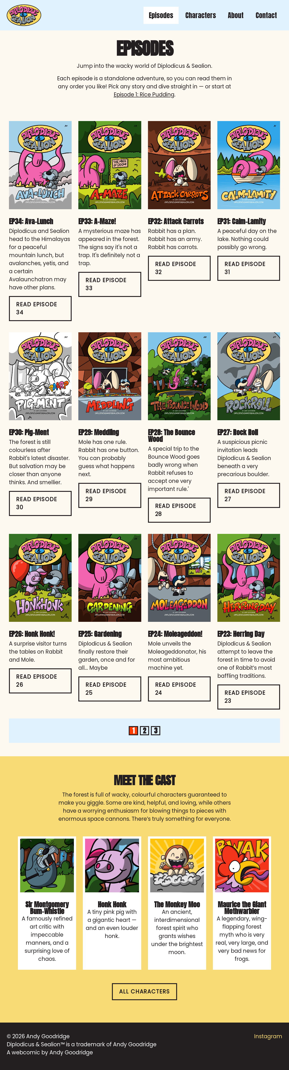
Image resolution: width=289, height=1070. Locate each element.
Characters (200, 15)
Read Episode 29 (106, 495)
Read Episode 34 (36, 308)
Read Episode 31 (245, 268)
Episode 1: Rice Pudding (144, 94)
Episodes (161, 15)
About (236, 15)
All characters (144, 991)
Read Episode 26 (36, 680)
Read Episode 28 (175, 510)
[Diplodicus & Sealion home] (24, 15)
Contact (266, 15)
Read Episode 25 (106, 689)
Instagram (268, 1036)
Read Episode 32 (175, 268)
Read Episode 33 (106, 284)
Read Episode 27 (245, 495)
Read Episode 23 (245, 697)
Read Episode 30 (36, 503)
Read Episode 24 (175, 689)
